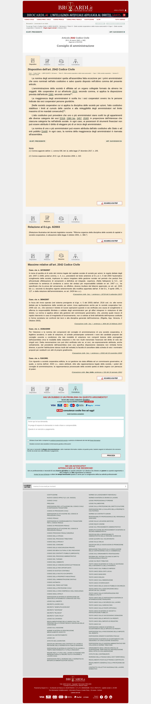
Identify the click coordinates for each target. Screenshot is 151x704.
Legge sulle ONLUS (96, 542)
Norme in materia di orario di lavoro (103, 497)
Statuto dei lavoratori (56, 641)
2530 (85, 118)
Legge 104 (51, 638)
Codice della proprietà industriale (61, 576)
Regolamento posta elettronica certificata (106, 660)
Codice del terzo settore (57, 585)
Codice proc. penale (74, 19)
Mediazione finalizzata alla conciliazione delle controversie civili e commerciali (105, 550)
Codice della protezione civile (59, 588)
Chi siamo (93, 690)
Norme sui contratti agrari (100, 514)
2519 (74, 91)
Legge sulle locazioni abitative (101, 521)
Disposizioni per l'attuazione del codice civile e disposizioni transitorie (65, 507)
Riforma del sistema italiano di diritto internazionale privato (104, 557)
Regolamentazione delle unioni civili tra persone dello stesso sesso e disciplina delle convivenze (65, 623)
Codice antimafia (53, 582)
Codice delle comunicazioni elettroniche (63, 565)
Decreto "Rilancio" (54, 613)
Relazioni (47, 62)
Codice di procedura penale (58, 525)
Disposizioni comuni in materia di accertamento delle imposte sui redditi (105, 627)
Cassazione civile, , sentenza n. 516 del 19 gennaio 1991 (97, 372)
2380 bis (71, 118)
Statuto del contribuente (99, 654)
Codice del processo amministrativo (61, 556)
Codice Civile (29, 19)
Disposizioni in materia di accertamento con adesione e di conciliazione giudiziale (106, 639)
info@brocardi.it (63, 690)
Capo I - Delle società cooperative (102, 73)
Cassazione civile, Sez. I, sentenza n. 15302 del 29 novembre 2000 (97, 353)
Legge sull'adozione (55, 627)
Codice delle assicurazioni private (61, 547)
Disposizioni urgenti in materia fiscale (104, 636)
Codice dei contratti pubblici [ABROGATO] (63, 553)
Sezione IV (46, 28)
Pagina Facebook (101, 696)
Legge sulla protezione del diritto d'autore (106, 506)
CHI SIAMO (100, 23)
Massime (61, 62)
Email (29, 418)
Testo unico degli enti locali (100, 571)
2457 (79, 118)
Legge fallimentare (96, 503)
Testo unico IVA (95, 624)
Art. (35, 32)
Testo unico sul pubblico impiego (102, 568)
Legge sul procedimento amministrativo (105, 527)
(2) (64, 111)
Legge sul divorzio (54, 618)
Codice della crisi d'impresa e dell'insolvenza (65, 591)
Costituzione (89, 19)
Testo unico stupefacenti (99, 583)
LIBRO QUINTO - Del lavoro (49, 73)
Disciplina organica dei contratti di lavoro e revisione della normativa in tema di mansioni (65, 644)
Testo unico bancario (97, 574)
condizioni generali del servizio (59, 440)
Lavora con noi (75, 692)
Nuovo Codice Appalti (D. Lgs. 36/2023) (61, 497)
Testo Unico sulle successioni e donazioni (106, 615)
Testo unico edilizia (96, 577)
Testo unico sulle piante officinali (103, 608)
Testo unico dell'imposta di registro (103, 621)
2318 (62, 118)
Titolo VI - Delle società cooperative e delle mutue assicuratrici (75, 73)
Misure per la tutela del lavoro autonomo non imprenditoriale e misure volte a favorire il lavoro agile (66, 654)
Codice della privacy (55, 542)
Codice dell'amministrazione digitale (61, 579)
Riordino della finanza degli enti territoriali (107, 657)
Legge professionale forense (101, 500)
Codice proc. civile (44, 19)
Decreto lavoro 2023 (55, 604)
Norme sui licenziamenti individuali (102, 495)
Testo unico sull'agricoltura (100, 605)
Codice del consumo (55, 544)
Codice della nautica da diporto (60, 573)
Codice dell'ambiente (55, 562)
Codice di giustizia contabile (58, 571)
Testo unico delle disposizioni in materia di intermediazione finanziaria (106, 598)
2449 (44, 131)
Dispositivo (32, 219)
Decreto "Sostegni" (54, 610)
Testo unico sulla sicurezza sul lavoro (105, 602)
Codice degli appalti (55, 594)
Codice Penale (58, 19)
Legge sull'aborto (54, 601)
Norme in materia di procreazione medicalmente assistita (60, 631)
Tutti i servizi (120, 19)
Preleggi (50, 503)
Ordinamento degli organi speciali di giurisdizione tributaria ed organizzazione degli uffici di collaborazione (106, 649)
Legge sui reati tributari (98, 561)
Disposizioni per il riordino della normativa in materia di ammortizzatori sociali (65, 659)
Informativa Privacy (74, 690)
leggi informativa (95, 440)
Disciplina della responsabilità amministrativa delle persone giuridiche (105, 535)
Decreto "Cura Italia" (55, 616)
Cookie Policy (86, 690)
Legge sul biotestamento (57, 635)
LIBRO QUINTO (57, 26)
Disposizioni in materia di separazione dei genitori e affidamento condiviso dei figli (63, 597)
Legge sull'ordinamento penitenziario (104, 553)
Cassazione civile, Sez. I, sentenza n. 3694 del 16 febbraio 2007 (98, 324)
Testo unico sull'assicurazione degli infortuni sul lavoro (103, 589)
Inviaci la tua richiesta (41, 474)
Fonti (34, 26)
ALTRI (98, 19)
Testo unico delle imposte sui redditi (103, 618)
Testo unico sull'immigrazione (101, 580)
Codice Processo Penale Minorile (60, 533)
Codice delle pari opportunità (59, 568)
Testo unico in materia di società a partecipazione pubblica (102, 611)
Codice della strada (55, 536)
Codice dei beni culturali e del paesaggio (63, 550)
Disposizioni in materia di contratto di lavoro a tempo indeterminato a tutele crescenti (65, 649)
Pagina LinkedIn (110, 696)
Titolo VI (87, 26)
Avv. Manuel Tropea (81, 685)
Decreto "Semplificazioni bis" (58, 607)
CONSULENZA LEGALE (115, 23)
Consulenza (76, 62)
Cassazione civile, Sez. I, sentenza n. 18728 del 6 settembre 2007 (97, 294)
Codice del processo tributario (60, 539)
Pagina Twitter (106, 696)
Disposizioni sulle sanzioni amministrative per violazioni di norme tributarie (107, 644)
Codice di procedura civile (57, 511)
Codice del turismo (54, 559)
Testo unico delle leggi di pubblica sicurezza (107, 586)
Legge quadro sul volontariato (101, 539)
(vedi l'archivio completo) (75, 414)
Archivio (99, 690)
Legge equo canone (97, 524)
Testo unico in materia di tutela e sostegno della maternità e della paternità (106, 564)
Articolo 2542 (62, 28)
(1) (71, 94)
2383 (50, 94)
